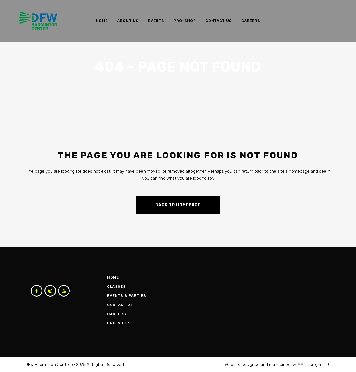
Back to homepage (178, 205)
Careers (116, 314)
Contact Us (120, 305)
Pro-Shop (118, 323)
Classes (116, 286)
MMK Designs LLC (314, 364)
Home (113, 277)
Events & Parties (126, 296)
